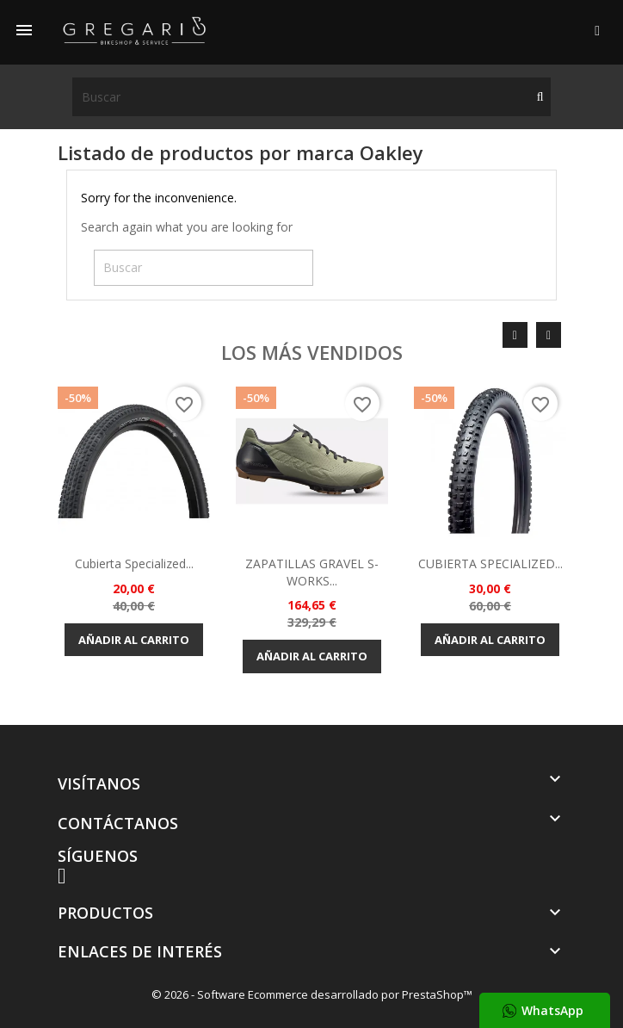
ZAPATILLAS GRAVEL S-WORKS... (312, 572)
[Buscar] (311, 96)
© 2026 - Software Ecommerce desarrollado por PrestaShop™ (311, 994)
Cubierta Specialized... (134, 563)
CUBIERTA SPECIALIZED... (490, 563)
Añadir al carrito (133, 639)
